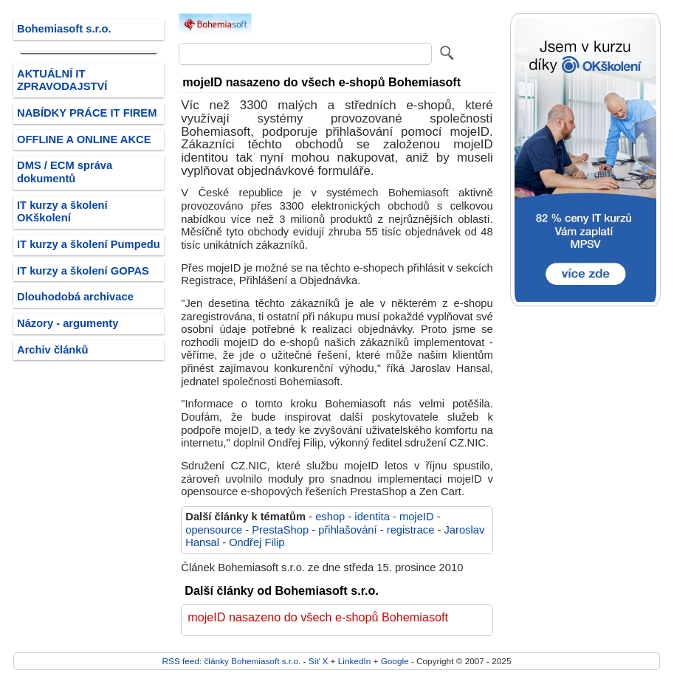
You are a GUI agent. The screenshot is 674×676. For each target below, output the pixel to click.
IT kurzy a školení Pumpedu (88, 244)
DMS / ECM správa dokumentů (64, 171)
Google (395, 661)
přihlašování (347, 530)
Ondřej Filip (256, 542)
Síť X (319, 661)
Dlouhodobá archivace (75, 297)
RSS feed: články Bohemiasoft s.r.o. (231, 661)
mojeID (416, 516)
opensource (213, 530)
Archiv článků (53, 350)
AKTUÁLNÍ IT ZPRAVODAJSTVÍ (62, 80)
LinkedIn (354, 661)
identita (371, 516)
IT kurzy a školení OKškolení (62, 211)
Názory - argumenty (67, 323)
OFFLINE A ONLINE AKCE (84, 139)
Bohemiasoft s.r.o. (64, 29)
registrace (411, 530)
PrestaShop (280, 530)
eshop (330, 516)
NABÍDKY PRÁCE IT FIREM (87, 113)
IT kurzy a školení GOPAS (83, 271)
